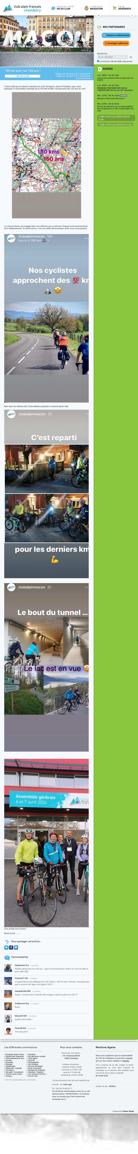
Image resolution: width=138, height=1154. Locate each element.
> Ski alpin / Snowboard (13, 1072)
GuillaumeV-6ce (22, 1003)
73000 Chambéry (71, 1058)
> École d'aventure (34, 1068)
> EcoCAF (31, 1060)
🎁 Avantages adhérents (116, 43)
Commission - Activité (65, 8)
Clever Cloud (128, 1111)
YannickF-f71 (71, 76)
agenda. (126, 1061)
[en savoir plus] (102, 1076)
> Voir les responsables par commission (20, 1080)
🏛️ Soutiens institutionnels (116, 35)
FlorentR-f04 (20, 1028)
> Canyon (8, 1076)
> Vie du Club (32, 1076)
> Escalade (8, 1062)
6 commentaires (83, 78)
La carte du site (96, 8)
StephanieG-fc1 (22, 965)
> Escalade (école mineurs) (15, 1054)
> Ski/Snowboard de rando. (15, 1058)
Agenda (108, 69)
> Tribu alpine (32, 1058)
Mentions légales (105, 1047)
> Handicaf (31, 1054)
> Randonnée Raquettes (14, 1056)
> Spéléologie (9, 1066)
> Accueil (8, 1060)
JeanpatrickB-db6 (23, 991)
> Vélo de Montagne (35, 1066)
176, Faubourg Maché (71, 1056)
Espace (124, 8)
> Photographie (33, 1062)
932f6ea (112, 1086)
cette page (67, 1084)
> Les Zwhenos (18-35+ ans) (38, 1074)
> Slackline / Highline (35, 1072)
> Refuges (8, 1064)
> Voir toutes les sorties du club (115, 125)
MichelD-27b (71, 74)
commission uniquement (116, 61)
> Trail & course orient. (13, 1074)
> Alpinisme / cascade (13, 1068)
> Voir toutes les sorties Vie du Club (114, 118)
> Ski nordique (32, 1064)
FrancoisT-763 (21, 978)
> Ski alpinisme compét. (36, 1056)
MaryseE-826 (21, 1016)
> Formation (9, 1070)
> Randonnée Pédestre (36, 1070)
